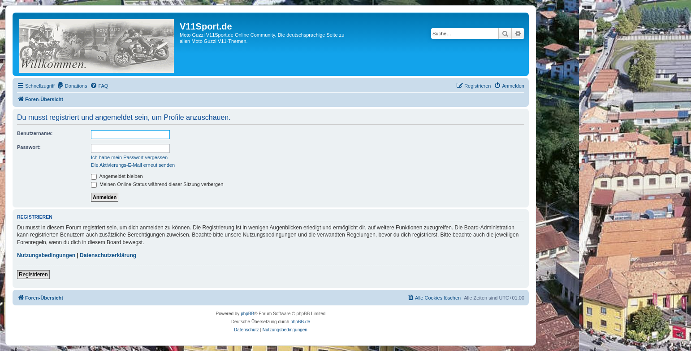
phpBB (247, 313)
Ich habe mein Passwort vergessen (129, 157)
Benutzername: (34, 133)
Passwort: (29, 147)
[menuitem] (72, 85)
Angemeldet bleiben (117, 176)
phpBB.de (300, 321)
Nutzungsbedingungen (46, 255)
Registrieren (33, 274)
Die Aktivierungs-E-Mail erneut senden (133, 165)
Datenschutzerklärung (108, 255)
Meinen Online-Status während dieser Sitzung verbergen (157, 184)
